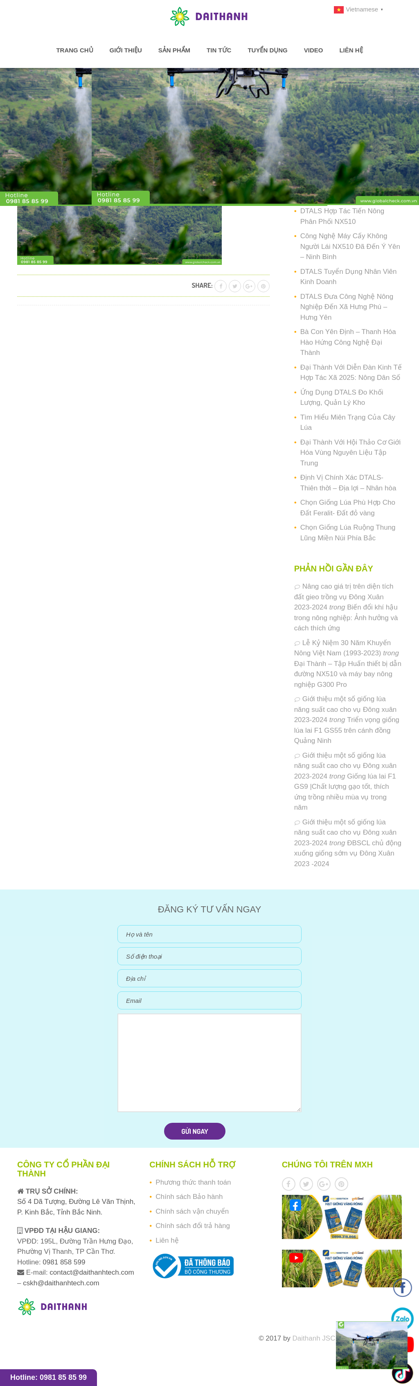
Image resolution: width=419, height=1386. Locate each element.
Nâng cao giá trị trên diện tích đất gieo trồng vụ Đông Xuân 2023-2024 (344, 596)
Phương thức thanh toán (193, 1182)
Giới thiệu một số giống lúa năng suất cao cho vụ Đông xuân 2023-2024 (345, 709)
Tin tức (219, 50)
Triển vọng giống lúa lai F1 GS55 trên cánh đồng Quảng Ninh (346, 730)
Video (313, 50)
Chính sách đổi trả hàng (192, 1226)
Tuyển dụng (267, 50)
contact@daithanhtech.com (92, 1272)
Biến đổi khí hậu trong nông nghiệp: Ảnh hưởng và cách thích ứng (346, 617)
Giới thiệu (126, 50)
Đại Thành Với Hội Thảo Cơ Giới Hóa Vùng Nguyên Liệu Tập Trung (350, 452)
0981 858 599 (63, 1262)
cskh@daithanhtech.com (61, 1283)
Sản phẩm (174, 50)
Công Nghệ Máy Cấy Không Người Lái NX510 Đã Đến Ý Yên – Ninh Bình (350, 246)
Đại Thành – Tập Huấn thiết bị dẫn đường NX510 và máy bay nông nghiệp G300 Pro (347, 674)
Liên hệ (351, 50)
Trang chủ (74, 50)
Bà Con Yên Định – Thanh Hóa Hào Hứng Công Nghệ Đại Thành (348, 342)
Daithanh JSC (314, 1338)
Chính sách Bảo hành (189, 1197)
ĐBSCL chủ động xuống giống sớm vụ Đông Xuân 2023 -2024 (347, 853)
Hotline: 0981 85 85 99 (48, 1377)
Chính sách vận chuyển (192, 1211)
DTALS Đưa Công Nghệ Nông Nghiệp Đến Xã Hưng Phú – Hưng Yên (347, 307)
